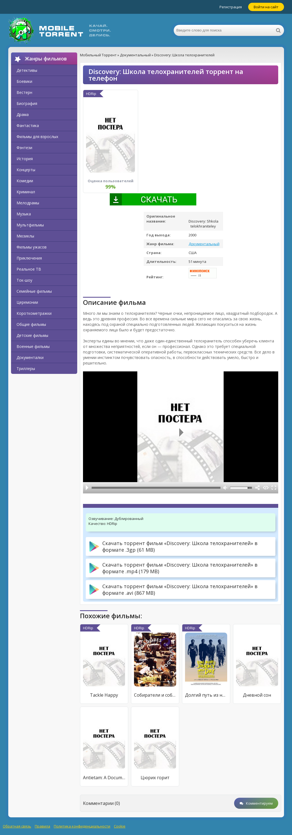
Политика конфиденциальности (82, 826)
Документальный (204, 243)
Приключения (29, 258)
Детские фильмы (32, 335)
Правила (42, 826)
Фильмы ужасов (32, 247)
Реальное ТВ (29, 269)
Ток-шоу (24, 280)
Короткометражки (34, 313)
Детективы (27, 70)
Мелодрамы (28, 202)
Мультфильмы (30, 225)
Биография (27, 103)
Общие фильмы (31, 324)
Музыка (24, 213)
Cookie (119, 826)
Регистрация (230, 6)
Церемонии (27, 302)
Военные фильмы (33, 346)
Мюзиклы (25, 236)
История (25, 158)
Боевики (24, 81)
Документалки (30, 357)
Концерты (26, 169)
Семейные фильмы (34, 291)
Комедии (25, 180)
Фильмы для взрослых (37, 136)
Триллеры (26, 368)
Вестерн (24, 92)
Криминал (26, 191)
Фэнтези (24, 147)
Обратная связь (17, 826)
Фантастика (28, 125)
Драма (23, 114)
